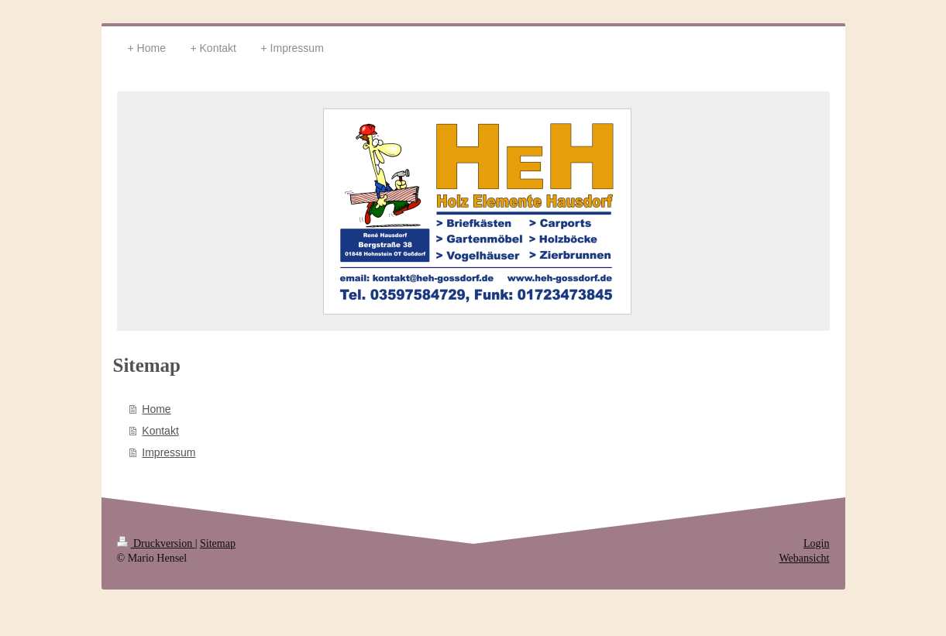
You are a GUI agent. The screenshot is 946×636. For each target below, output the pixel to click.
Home (156, 409)
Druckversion (156, 543)
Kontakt (160, 431)
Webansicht (804, 558)
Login (816, 543)
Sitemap (218, 543)
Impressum (168, 452)
